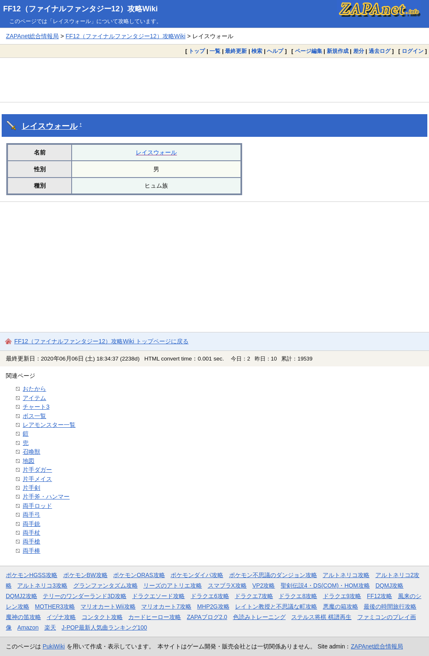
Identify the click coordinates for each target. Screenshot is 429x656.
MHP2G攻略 (213, 606)
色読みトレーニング (259, 617)
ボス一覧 (34, 416)
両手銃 (31, 523)
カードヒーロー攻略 (154, 617)
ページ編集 (308, 51)
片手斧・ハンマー (46, 496)
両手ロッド (37, 505)
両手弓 (31, 514)
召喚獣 (31, 451)
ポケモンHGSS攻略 (31, 575)
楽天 (50, 627)
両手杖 (31, 532)
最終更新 (236, 51)
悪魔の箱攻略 (340, 606)
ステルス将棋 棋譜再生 (321, 617)
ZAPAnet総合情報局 (32, 36)
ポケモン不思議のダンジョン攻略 (273, 575)
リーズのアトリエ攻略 (172, 585)
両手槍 (31, 541)
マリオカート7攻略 (166, 606)
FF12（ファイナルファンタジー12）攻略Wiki (80, 9)
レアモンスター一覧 (49, 424)
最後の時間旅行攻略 (390, 606)
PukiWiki (54, 646)
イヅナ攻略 (61, 617)
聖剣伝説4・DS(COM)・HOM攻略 (325, 585)
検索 (256, 51)
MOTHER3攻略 (55, 606)
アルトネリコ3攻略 (42, 585)
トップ (197, 51)
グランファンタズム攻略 (105, 585)
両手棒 (31, 550)
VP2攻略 (263, 585)
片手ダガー (37, 469)
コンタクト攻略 (102, 617)
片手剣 (31, 487)
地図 (28, 460)
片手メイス (37, 479)
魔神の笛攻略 (23, 617)
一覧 (214, 51)
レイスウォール (50, 126)
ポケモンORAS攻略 (139, 575)
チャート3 (36, 406)
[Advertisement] (214, 80)
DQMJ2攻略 (21, 596)
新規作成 (338, 51)
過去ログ (379, 51)
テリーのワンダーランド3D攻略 (85, 596)
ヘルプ (275, 51)
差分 (358, 51)
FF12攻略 (379, 596)
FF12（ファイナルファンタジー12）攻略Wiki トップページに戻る (101, 341)
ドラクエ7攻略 (254, 596)
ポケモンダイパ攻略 (197, 575)
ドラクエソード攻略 (158, 596)
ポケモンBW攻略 (85, 575)
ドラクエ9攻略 (342, 596)
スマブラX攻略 (227, 585)
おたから (34, 388)
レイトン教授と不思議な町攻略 (276, 606)
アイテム (34, 398)
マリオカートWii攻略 (107, 606)
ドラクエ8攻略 (298, 596)
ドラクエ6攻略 (210, 596)
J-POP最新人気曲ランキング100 (104, 627)
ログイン (413, 51)
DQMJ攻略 (389, 585)
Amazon (28, 627)
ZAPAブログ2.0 (207, 617)
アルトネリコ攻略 (346, 575)
